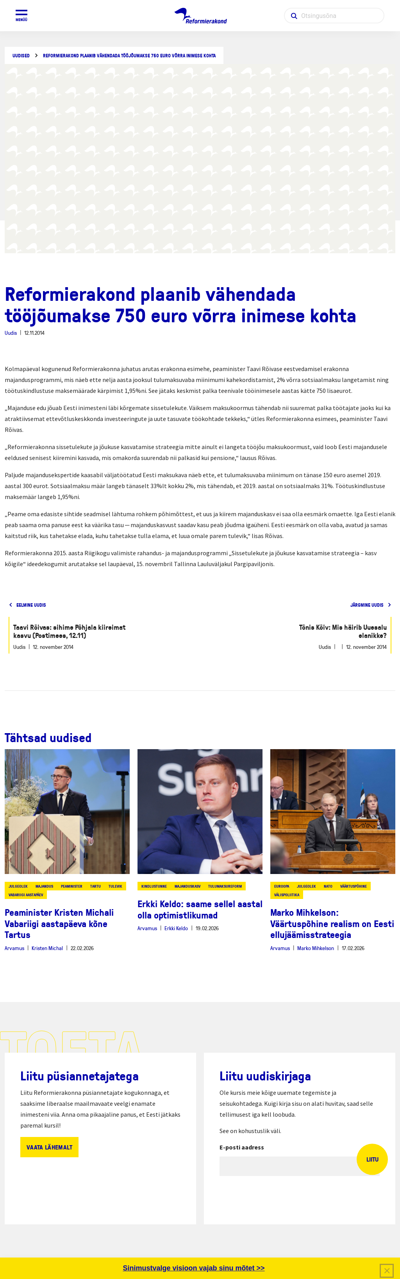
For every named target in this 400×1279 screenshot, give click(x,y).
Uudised (21, 55)
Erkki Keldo (176, 928)
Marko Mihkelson (315, 948)
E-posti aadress (242, 1147)
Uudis (11, 332)
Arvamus (14, 948)
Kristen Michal (47, 948)
